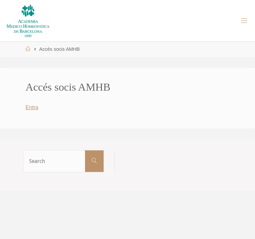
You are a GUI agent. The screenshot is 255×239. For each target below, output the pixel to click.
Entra (32, 107)
